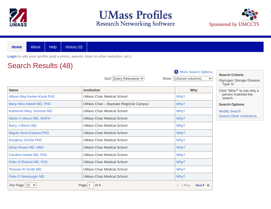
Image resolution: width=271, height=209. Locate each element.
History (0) (74, 47)
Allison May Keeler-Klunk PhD (32, 96)
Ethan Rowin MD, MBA (26, 147)
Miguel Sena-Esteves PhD (29, 133)
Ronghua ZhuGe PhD (25, 140)
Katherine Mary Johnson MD (30, 111)
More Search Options (193, 72)
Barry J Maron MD (23, 125)
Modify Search (230, 111)
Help (53, 47)
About (35, 47)
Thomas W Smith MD (25, 169)
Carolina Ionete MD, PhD (28, 155)
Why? (180, 96)
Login (12, 56)
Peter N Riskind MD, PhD (28, 162)
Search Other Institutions (238, 116)
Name (13, 90)
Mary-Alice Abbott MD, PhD (30, 104)
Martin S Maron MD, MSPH (29, 118)
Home (17, 47)
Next (200, 185)
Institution (91, 90)
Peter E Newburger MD (26, 176)
